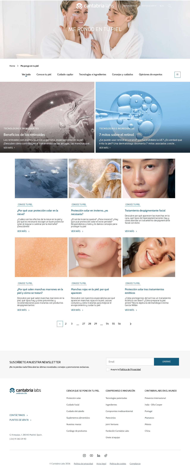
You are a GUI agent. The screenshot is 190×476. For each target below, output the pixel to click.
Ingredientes (111, 404)
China (147, 431)
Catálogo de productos (76, 431)
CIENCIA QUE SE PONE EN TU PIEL (82, 391)
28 (89, 324)
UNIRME (166, 362)
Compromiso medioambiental (119, 411)
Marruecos (149, 417)
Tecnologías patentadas (116, 398)
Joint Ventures (112, 424)
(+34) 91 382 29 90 (18, 439)
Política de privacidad (83, 463)
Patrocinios (111, 417)
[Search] (170, 6)
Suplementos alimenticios (78, 417)
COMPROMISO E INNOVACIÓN (120, 391)
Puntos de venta (149, 6)
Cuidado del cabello (75, 411)
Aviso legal (101, 463)
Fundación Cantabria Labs (117, 431)
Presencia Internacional (155, 398)
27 (83, 324)
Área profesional (130, 6)
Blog (162, 6)
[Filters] (177, 75)
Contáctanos (17, 415)
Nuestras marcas (73, 424)
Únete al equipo (113, 437)
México (148, 424)
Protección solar (73, 398)
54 (107, 324)
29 (95, 324)
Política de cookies (118, 463)
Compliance (135, 463)
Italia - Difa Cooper (153, 404)
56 (119, 324)
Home (12, 66)
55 (113, 324)
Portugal (148, 411)
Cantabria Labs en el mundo (161, 391)
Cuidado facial (72, 404)
